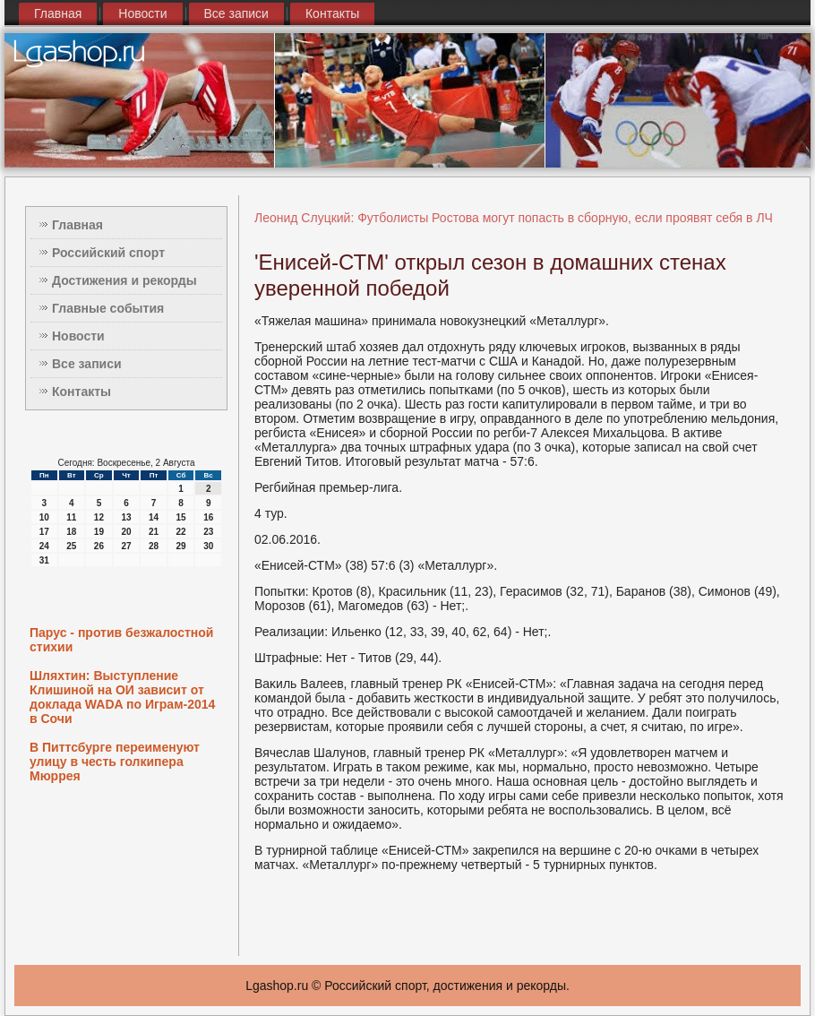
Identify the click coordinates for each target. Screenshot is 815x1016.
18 (71, 532)
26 (99, 546)
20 (126, 532)
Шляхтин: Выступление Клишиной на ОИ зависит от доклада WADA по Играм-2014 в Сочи (122, 697)
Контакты (332, 13)
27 (126, 546)
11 (71, 517)
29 (181, 546)
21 (154, 532)
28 (154, 546)
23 (208, 532)
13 (126, 517)
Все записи (236, 13)
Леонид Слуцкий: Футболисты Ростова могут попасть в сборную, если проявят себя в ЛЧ (513, 218)
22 (181, 532)
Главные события (108, 308)
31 (44, 560)
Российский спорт (108, 252)
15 (181, 517)
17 (44, 532)
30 (208, 546)
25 (71, 546)
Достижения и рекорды (124, 280)
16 (208, 517)
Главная (58, 13)
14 (154, 517)
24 (44, 546)
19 (99, 532)
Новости (142, 13)
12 (99, 517)
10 (44, 517)
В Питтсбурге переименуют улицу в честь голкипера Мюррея (115, 761)
